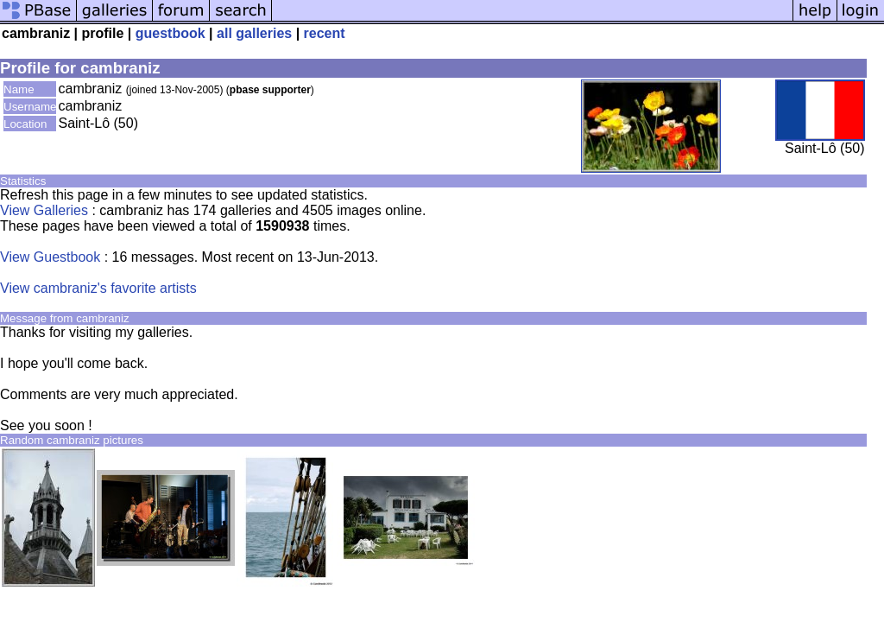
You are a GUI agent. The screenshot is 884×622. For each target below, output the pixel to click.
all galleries (254, 33)
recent (324, 33)
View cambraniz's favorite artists (98, 288)
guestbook (170, 33)
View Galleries (44, 210)
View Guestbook (50, 257)
